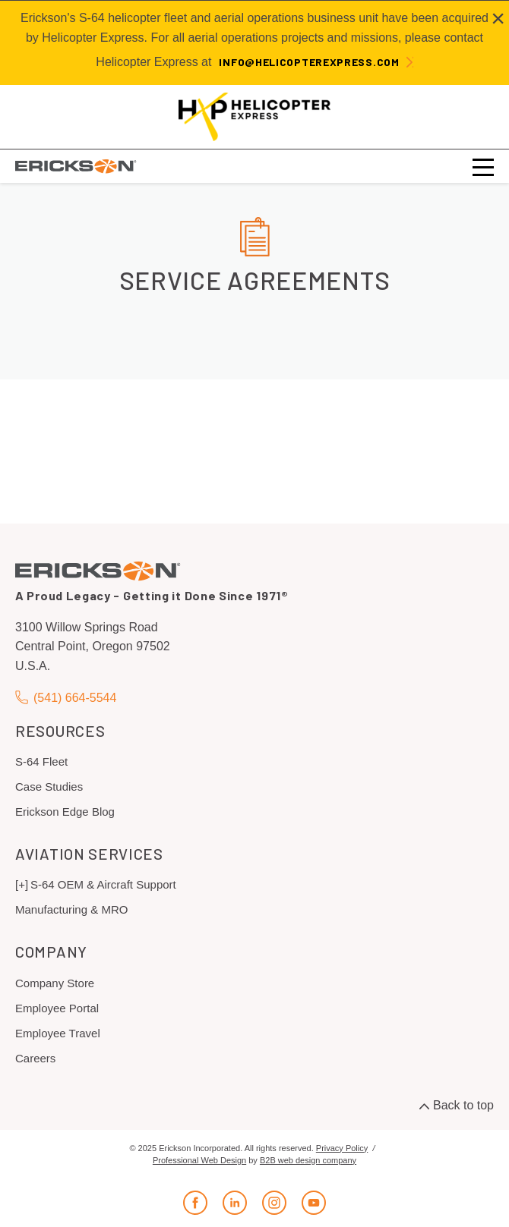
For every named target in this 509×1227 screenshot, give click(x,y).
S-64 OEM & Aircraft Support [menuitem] (103, 884)
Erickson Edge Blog (65, 811)
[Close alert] (498, 18)
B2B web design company (308, 1160)
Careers (35, 1058)
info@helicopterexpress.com (309, 61)
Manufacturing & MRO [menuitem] (71, 909)
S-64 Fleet (41, 761)
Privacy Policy (342, 1148)
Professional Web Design (199, 1160)
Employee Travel (57, 1033)
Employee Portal (57, 1008)
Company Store (54, 983)
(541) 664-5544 (65, 698)
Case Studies (49, 786)
